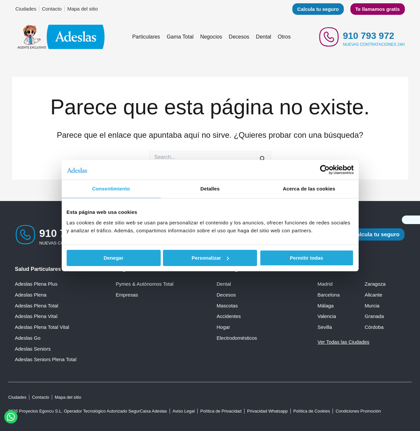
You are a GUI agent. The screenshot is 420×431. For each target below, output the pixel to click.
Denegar (113, 258)
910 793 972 (368, 36)
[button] (10, 416)
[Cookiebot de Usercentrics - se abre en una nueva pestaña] (325, 170)
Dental (263, 37)
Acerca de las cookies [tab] (309, 188)
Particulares (146, 37)
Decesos (239, 37)
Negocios (211, 37)
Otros (284, 37)
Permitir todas (306, 258)
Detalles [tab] (209, 188)
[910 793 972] (328, 36)
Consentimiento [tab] (111, 188)
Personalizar (210, 258)
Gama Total (180, 37)
